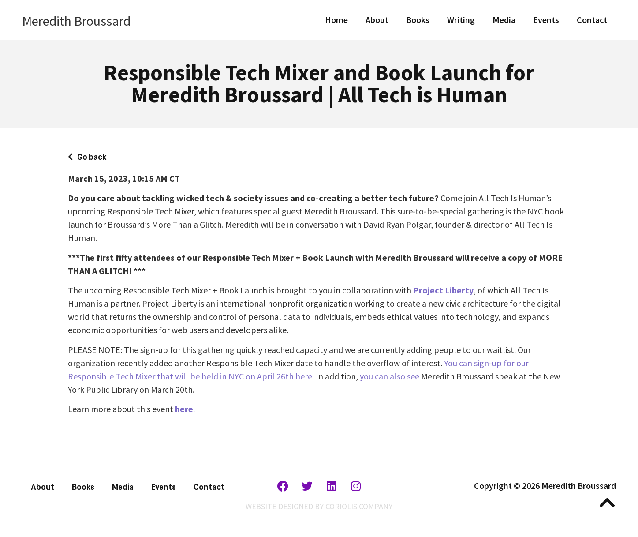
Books (417, 19)
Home (336, 19)
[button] (87, 156)
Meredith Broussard (76, 20)
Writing (461, 19)
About (377, 19)
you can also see (389, 376)
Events (546, 19)
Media (503, 19)
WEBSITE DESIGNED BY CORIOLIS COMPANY (319, 506)
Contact (592, 19)
